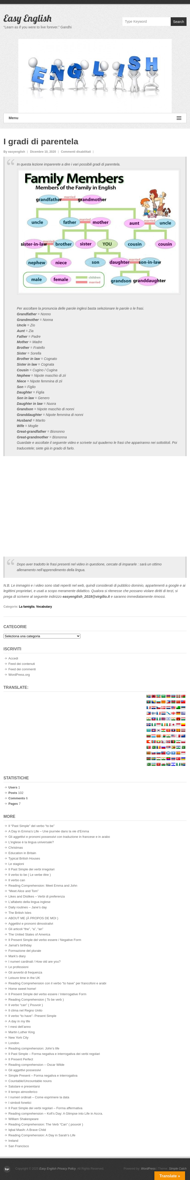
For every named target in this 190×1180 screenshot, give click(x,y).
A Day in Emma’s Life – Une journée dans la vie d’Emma (48, 831)
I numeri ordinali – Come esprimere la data (38, 1097)
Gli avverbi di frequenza (25, 972)
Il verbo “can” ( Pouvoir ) (25, 1005)
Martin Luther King (21, 1032)
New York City (18, 1037)
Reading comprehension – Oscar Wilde (36, 1065)
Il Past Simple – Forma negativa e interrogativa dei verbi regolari (54, 1054)
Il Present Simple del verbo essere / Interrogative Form (47, 994)
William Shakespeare (23, 1119)
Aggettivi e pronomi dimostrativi (30, 923)
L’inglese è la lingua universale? (31, 842)
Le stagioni (16, 864)
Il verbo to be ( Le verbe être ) (29, 875)
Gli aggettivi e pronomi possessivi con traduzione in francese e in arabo (59, 837)
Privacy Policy (66, 1168)
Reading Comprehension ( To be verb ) (36, 999)
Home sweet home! (22, 989)
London (13, 1043)
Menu (95, 118)
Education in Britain (22, 853)
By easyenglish (14, 151)
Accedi (13, 658)
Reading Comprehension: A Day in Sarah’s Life (41, 1135)
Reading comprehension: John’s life (33, 1048)
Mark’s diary (17, 956)
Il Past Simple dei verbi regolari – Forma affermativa (45, 1108)
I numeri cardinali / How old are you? (34, 961)
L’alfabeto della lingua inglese (29, 902)
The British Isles (19, 913)
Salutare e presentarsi (24, 1086)
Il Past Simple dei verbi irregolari (31, 869)
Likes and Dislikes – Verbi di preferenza (36, 896)
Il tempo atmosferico (22, 1092)
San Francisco (18, 1146)
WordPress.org (19, 674)
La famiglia (27, 606)
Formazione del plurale (24, 951)
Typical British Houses (24, 858)
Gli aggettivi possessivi (24, 1070)
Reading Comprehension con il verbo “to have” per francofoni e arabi (57, 983)
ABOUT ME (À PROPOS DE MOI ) (33, 918)
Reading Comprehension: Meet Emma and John (42, 885)
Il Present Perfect (20, 1059)
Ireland (13, 1141)
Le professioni (18, 967)
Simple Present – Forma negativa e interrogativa (42, 1075)
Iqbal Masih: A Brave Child (27, 1130)
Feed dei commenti (22, 669)
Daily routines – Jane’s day (27, 907)
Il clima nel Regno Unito (25, 1010)
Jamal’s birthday (20, 945)
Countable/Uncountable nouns (30, 1081)
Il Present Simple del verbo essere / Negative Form (44, 940)
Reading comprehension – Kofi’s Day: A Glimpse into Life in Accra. (55, 1113)
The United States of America (29, 934)
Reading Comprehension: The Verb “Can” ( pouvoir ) (45, 1124)
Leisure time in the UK (24, 978)
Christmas (15, 847)
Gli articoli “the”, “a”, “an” (25, 929)
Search (178, 22)
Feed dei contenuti (21, 664)
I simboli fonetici (19, 1103)
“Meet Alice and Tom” (23, 891)
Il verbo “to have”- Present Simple (32, 1016)
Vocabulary (44, 606)
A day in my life (19, 1021)
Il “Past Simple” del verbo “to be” (31, 826)
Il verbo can (16, 880)
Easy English (27, 18)
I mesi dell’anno (19, 1027)
